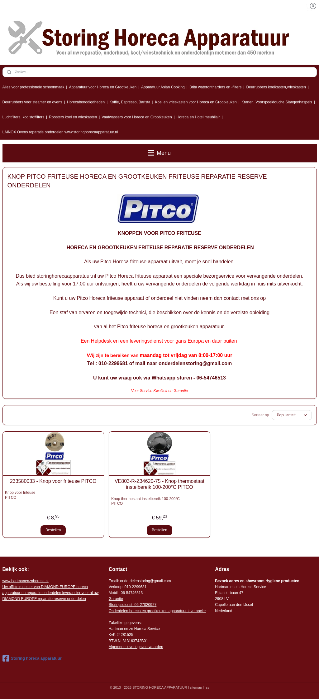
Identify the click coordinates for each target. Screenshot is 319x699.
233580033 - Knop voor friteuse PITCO (53, 481)
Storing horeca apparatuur (32, 658)
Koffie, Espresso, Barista (129, 102)
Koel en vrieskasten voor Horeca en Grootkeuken (196, 102)
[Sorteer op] (292, 415)
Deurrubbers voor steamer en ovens (32, 102)
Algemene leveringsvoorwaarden (136, 647)
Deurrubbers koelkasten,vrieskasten (276, 87)
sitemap (196, 687)
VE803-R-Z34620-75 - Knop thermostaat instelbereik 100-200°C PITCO (159, 484)
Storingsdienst (120, 604)
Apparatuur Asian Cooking (162, 87)
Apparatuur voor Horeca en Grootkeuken (102, 87)
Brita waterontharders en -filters (215, 87)
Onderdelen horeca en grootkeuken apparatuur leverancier (157, 611)
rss (207, 687)
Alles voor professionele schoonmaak (33, 87)
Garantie (116, 599)
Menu (159, 153)
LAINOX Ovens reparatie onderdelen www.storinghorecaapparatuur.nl (60, 132)
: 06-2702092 (143, 604)
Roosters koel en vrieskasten (73, 117)
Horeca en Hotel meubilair (198, 117)
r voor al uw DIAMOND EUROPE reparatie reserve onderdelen (50, 593)
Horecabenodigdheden (86, 102)
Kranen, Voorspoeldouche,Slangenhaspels (276, 102)
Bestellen (53, 530)
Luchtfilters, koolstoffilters (23, 117)
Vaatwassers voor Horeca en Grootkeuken (137, 117)
